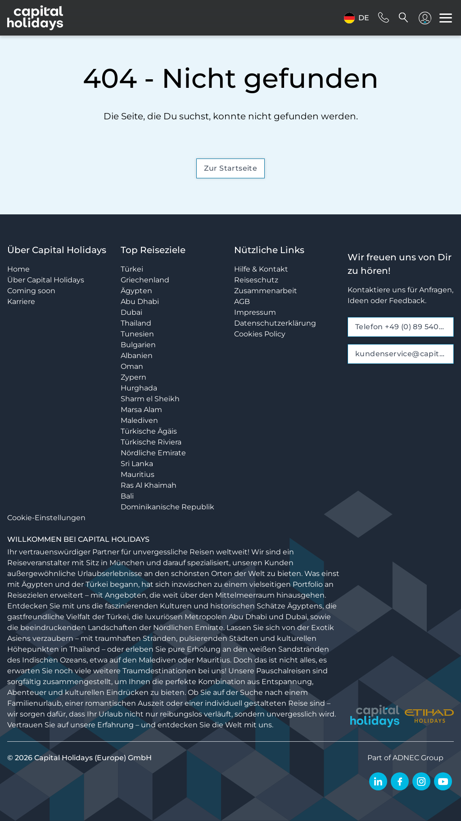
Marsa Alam (141, 409)
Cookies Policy (259, 334)
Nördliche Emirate (153, 453)
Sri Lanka (137, 463)
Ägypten (136, 290)
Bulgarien (138, 344)
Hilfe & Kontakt (261, 269)
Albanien (137, 355)
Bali (127, 496)
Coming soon (31, 290)
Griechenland (145, 280)
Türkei (132, 269)
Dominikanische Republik (167, 507)
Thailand (136, 323)
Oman (132, 366)
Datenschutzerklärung (275, 323)
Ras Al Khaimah (148, 485)
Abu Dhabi (140, 301)
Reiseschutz (256, 280)
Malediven (139, 420)
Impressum (255, 312)
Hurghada (139, 388)
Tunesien (137, 334)
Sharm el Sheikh (150, 399)
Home (18, 269)
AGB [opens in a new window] (242, 301)
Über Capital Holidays (45, 280)
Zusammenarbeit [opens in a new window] (265, 290)
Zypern (133, 377)
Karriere (21, 301)
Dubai (131, 312)
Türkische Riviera (151, 442)
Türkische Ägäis (149, 431)
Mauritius (137, 474)
